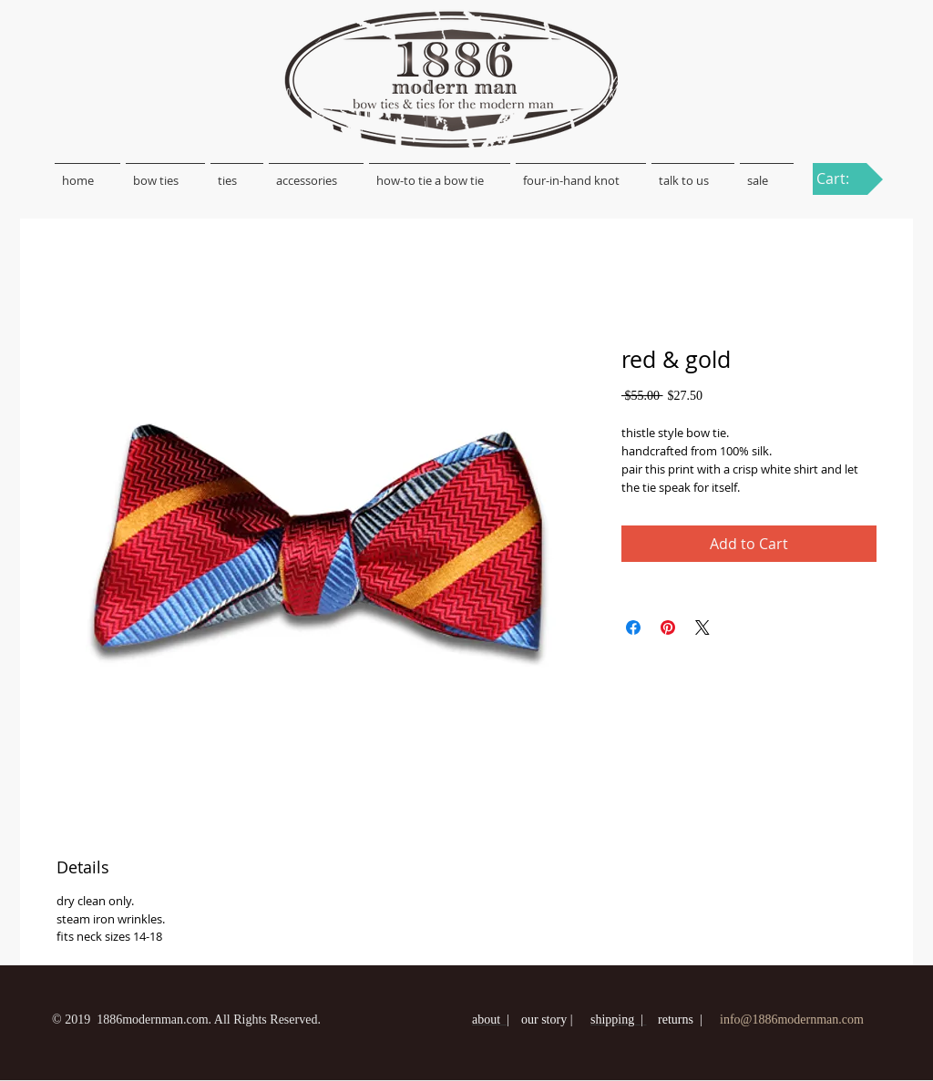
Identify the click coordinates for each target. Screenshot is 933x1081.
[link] (843, 179)
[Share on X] (702, 627)
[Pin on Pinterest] (668, 627)
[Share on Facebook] (633, 627)
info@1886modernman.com (792, 1019)
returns (675, 1019)
